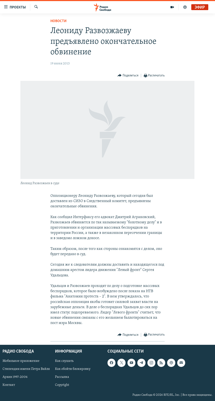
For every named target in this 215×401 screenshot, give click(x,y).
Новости (58, 21)
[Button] (128, 76)
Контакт (9, 385)
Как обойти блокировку (72, 369)
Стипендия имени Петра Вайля (26, 369)
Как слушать (64, 361)
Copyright (62, 385)
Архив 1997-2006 (15, 377)
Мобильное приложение (21, 361)
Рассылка (62, 377)
